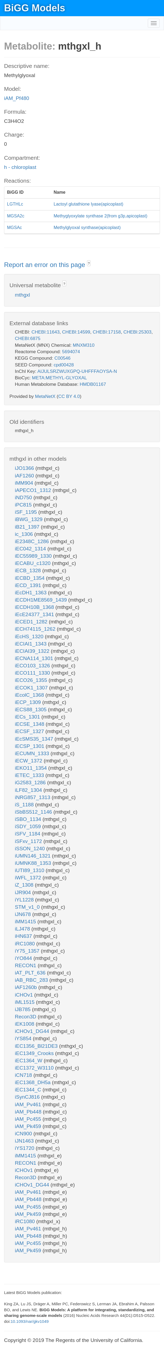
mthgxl (22, 295)
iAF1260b (26, 987)
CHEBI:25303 (137, 332)
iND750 (24, 497)
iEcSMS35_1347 (35, 739)
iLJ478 (23, 929)
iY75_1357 (28, 951)
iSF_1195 (26, 512)
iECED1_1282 (32, 622)
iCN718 (24, 1075)
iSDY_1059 (28, 826)
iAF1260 (25, 475)
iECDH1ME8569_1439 (41, 600)
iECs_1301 (28, 717)
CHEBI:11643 (45, 332)
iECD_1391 (28, 585)
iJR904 (23, 892)
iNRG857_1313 (33, 797)
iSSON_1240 (30, 848)
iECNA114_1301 (35, 658)
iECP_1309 (28, 702)
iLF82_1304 (29, 790)
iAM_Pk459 (28, 1126)
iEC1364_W (29, 1060)
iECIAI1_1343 (31, 644)
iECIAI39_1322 (33, 651)
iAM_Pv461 (28, 1104)
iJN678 (23, 914)
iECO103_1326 (33, 665)
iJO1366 (25, 468)
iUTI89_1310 (30, 870)
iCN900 (24, 1133)
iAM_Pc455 (28, 1119)
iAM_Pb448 (29, 1112)
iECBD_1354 (30, 578)
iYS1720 (25, 1148)
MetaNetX (45, 396)
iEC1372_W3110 (35, 1068)
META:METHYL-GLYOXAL (59, 377)
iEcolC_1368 (30, 695)
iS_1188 (25, 804)
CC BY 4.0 (69, 396)
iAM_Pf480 (16, 98)
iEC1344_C (28, 1089)
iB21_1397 (28, 527)
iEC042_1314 (31, 548)
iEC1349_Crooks (35, 1053)
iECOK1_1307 (32, 688)
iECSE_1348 (30, 724)
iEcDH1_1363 (31, 592)
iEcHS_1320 (30, 636)
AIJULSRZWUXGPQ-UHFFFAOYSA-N (77, 371)
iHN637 (24, 936)
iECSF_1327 (30, 731)
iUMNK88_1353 (33, 863)
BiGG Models (34, 7)
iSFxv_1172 (29, 841)
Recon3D (26, 1016)
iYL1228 (25, 900)
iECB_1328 (28, 570)
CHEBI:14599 (76, 332)
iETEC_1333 (30, 775)
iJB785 (23, 1009)
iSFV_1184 (28, 834)
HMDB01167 (93, 384)
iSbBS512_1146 (34, 812)
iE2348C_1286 (32, 541)
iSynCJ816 (28, 1097)
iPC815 (24, 505)
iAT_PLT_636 (31, 973)
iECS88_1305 (31, 709)
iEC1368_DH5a (33, 1082)
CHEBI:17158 (107, 332)
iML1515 (25, 1002)
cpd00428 (64, 364)
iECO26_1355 (32, 680)
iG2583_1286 (31, 782)
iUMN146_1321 (33, 856)
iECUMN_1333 (33, 753)
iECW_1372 (29, 761)
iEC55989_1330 (34, 556)
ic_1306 (24, 534)
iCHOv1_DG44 (33, 1031)
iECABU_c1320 (33, 563)
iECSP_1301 (30, 746)
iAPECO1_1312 (33, 490)
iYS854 (24, 1038)
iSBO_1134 (28, 819)
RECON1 (26, 965)
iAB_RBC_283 (32, 980)
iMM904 (25, 483)
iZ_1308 (25, 885)
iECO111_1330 (33, 673)
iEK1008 (25, 1024)
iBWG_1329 (29, 519)
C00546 (62, 358)
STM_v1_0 (28, 907)
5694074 (71, 351)
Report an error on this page (45, 264)
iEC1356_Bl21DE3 (37, 1046)
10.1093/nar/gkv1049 (30, 1321)
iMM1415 (26, 921)
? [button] (89, 263)
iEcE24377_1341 (35, 614)
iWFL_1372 (28, 877)
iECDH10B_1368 (35, 607)
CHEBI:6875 (28, 338)
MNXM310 (83, 345)
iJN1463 (25, 1141)
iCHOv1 (24, 995)
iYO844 (24, 958)
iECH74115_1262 (36, 629)
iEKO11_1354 (31, 768)
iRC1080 (25, 943)
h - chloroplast (20, 167)
